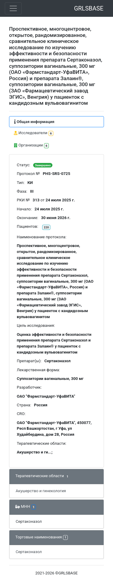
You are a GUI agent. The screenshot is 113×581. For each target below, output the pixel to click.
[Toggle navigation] (13, 8)
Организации (31, 145)
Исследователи (33, 133)
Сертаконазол (29, 521)
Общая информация (34, 121)
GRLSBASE (88, 8)
